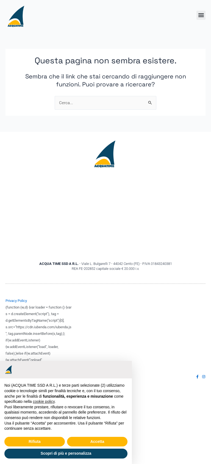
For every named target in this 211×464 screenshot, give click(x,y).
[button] (201, 15)
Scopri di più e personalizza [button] (66, 453)
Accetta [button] (97, 441)
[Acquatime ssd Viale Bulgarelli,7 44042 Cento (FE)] (105, 215)
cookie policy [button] (44, 401)
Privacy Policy (16, 301)
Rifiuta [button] (35, 441)
